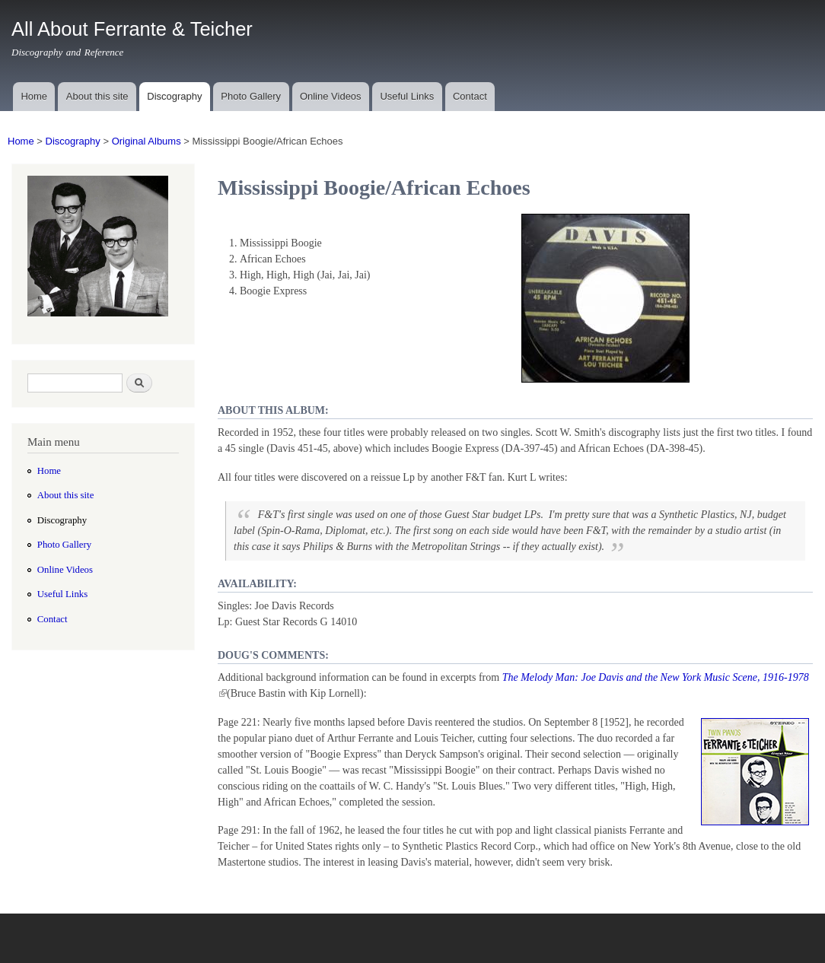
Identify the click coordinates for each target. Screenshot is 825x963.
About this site (97, 96)
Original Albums (146, 141)
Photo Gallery (251, 96)
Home (34, 96)
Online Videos (331, 96)
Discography (174, 96)
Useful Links (407, 96)
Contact (470, 96)
